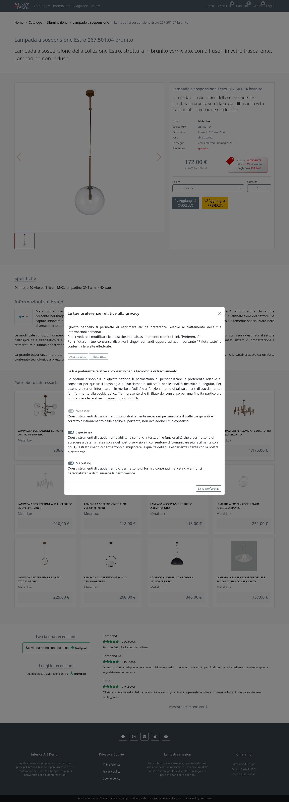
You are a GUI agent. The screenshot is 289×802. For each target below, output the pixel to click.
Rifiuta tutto (98, 357)
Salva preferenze (209, 488)
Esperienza (84, 432)
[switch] (71, 432)
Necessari (83, 411)
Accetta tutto (77, 357)
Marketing (83, 463)
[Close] (220, 313)
